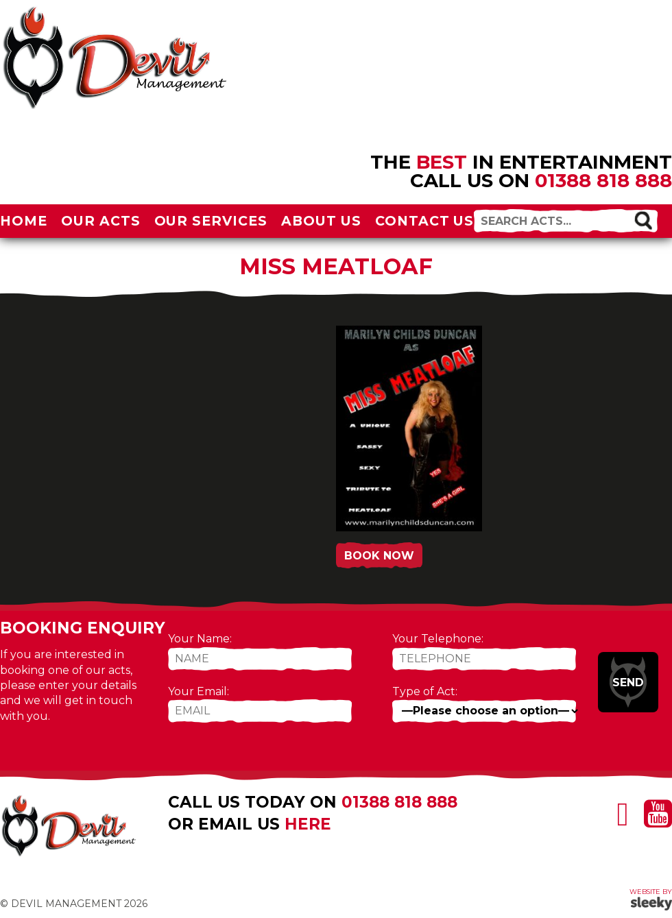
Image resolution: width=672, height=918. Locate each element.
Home (23, 221)
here (308, 824)
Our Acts (101, 221)
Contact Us (425, 221)
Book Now (379, 555)
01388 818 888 (603, 180)
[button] (643, 219)
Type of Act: (424, 691)
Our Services (211, 221)
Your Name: (200, 638)
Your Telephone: (437, 638)
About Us (321, 221)
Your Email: (198, 691)
